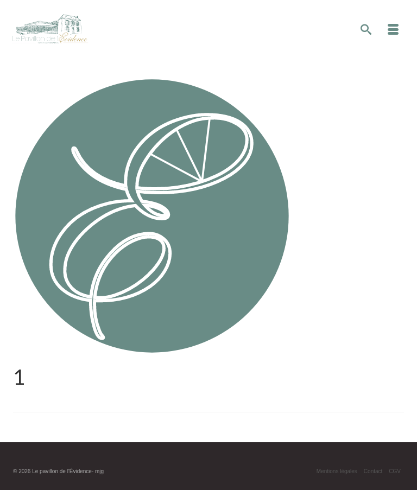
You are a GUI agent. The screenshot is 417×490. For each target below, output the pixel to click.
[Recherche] (366, 30)
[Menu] (393, 30)
